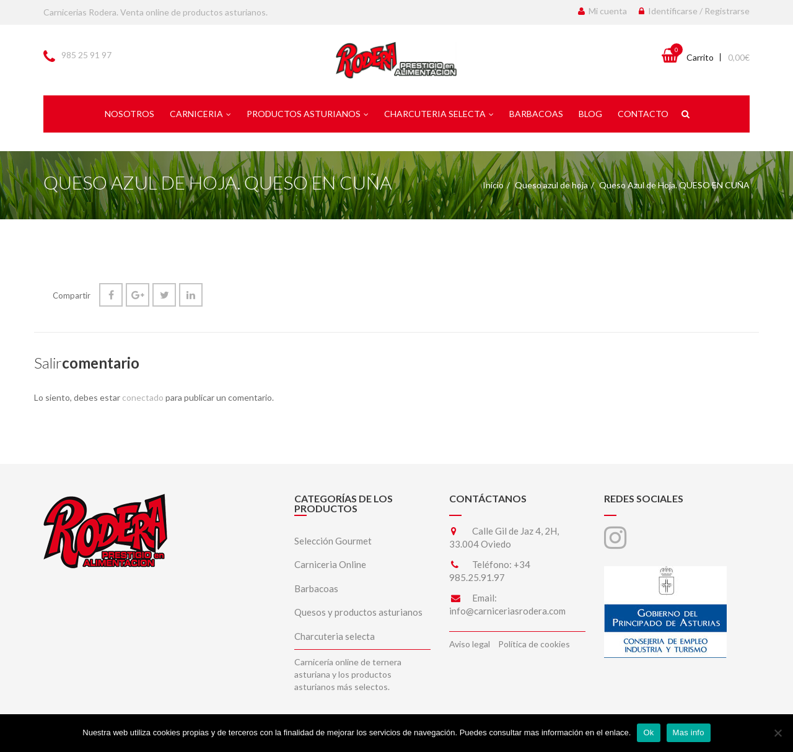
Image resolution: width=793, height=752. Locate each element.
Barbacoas (536, 113)
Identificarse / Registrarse (694, 11)
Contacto (643, 113)
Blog (590, 113)
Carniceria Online (330, 564)
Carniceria (200, 113)
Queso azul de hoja (551, 185)
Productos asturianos (308, 113)
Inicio (493, 185)
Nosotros (129, 113)
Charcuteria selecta (439, 113)
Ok (648, 732)
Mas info (688, 732)
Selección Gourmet (333, 540)
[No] (777, 733)
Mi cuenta (602, 11)
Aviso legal (469, 644)
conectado (143, 397)
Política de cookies (534, 644)
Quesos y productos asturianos (358, 612)
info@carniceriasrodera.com (507, 610)
